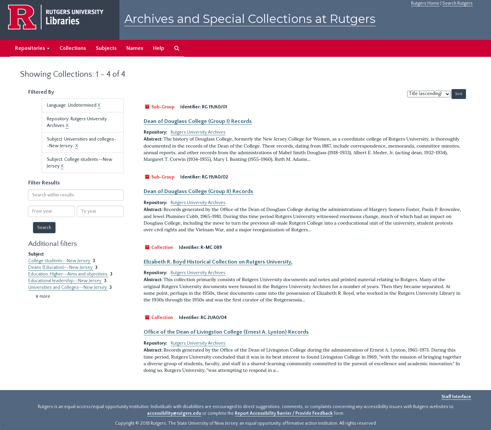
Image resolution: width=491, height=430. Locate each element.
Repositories (32, 48)
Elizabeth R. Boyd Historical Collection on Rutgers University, (218, 262)
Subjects (106, 48)
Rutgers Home (425, 3)
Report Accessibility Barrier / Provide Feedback (284, 413)
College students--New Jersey (59, 261)
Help (158, 48)
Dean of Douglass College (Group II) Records (198, 191)
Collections (73, 48)
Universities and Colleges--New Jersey (68, 287)
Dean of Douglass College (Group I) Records (198, 121)
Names (134, 48)
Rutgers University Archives (198, 132)
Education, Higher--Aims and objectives (68, 274)
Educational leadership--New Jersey (65, 280)
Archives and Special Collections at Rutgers (250, 19)
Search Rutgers (457, 3)
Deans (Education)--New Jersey (60, 267)
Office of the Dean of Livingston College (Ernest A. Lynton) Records (226, 332)
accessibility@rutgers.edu (174, 413)
